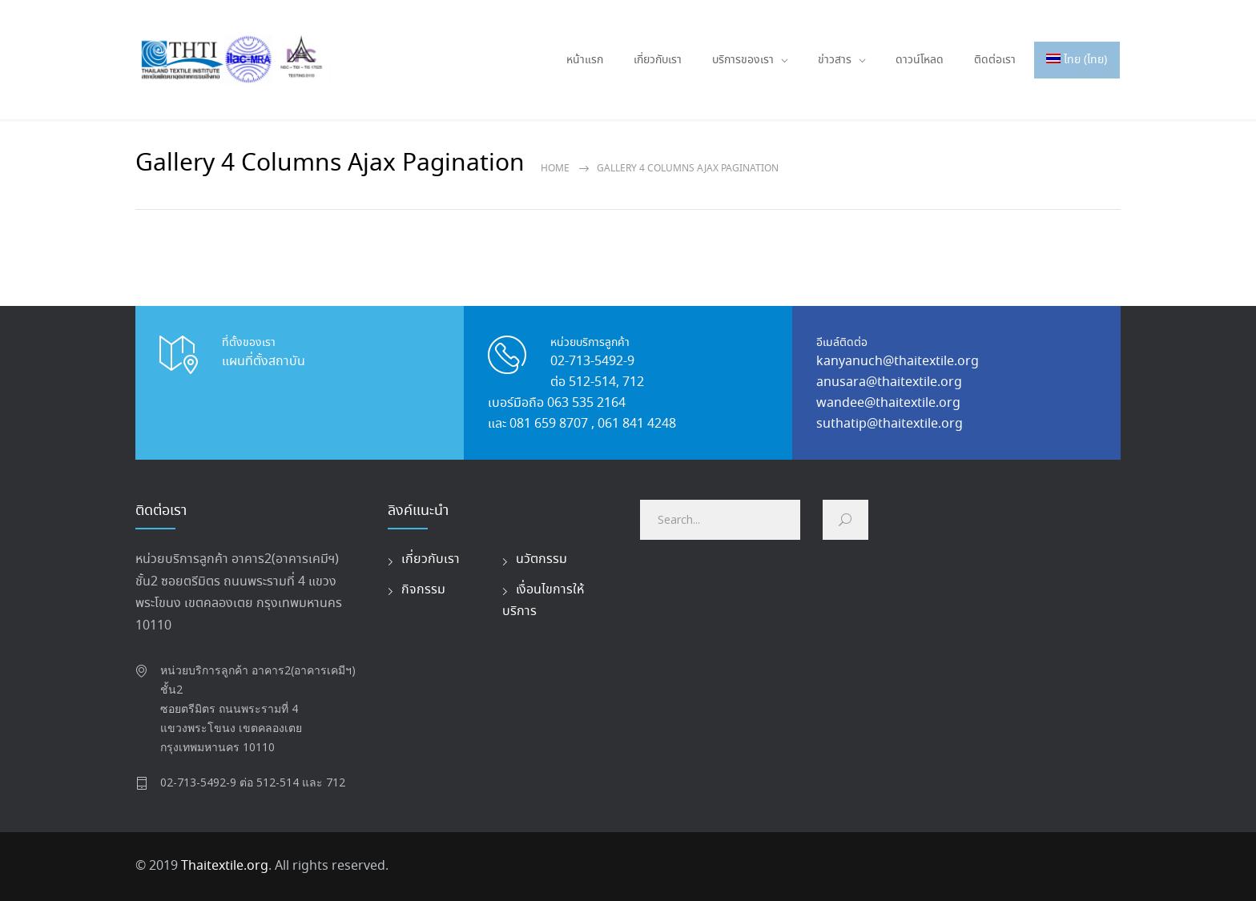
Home (555, 168)
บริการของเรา (743, 60)
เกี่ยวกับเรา (658, 60)
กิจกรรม (423, 590)
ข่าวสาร (834, 60)
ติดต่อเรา (995, 60)
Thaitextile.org (224, 866)
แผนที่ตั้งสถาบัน (263, 361)
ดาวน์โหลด (920, 60)
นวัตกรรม (541, 559)
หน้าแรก (584, 60)
